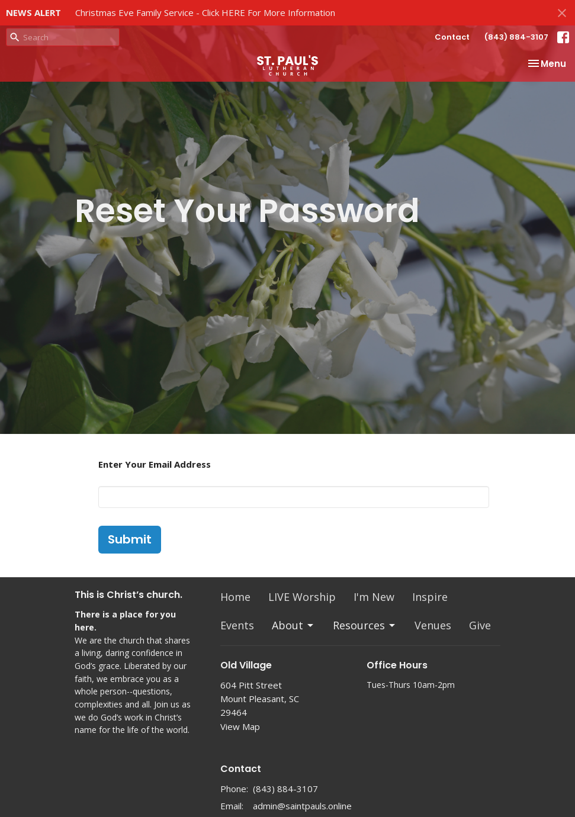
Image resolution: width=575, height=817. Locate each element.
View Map (240, 726)
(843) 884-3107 (516, 37)
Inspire (430, 597)
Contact (452, 37)
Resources (365, 625)
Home (235, 597)
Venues (433, 625)
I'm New (374, 597)
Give (480, 625)
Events (237, 625)
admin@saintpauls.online (302, 806)
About (293, 625)
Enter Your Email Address (154, 464)
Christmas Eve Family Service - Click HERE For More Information (205, 12)
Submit (130, 539)
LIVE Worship (302, 597)
